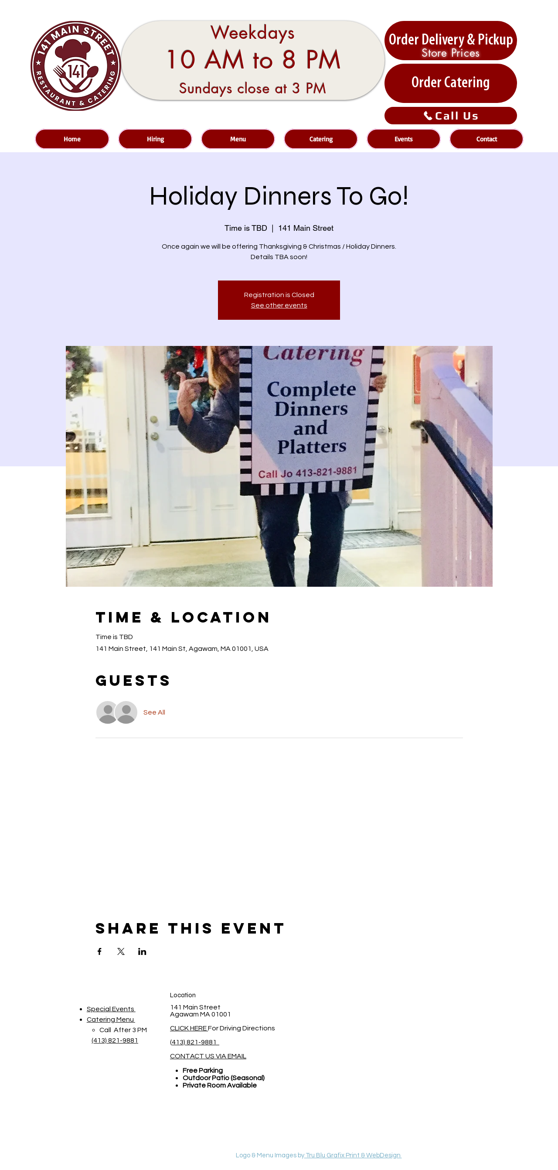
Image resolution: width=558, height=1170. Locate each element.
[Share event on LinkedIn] (142, 951)
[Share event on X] (121, 951)
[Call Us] (450, 115)
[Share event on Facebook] (99, 951)
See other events (279, 305)
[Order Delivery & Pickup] (450, 40)
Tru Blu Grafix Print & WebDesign (353, 1155)
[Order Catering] (450, 83)
